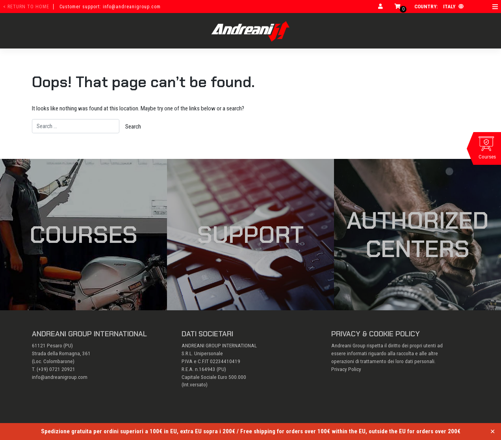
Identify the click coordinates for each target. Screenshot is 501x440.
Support (250, 234)
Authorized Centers (418, 234)
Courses (83, 234)
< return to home (26, 6)
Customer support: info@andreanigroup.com (110, 6)
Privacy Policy (346, 369)
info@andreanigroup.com (59, 377)
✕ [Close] (492, 431)
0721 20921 (62, 369)
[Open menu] (495, 6)
